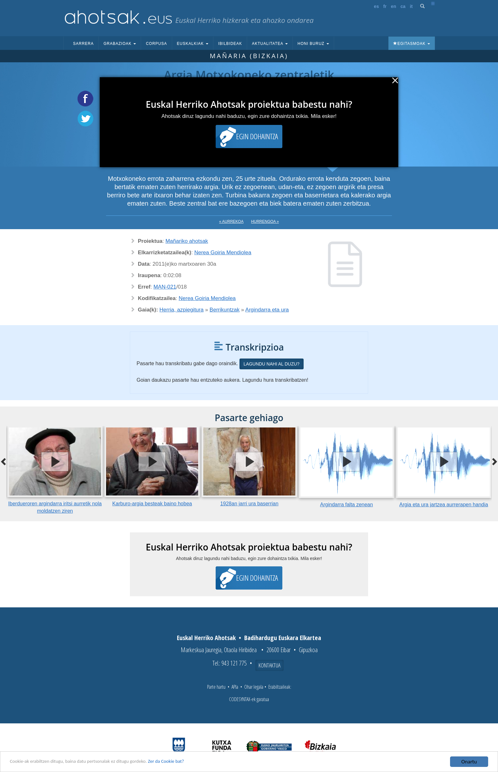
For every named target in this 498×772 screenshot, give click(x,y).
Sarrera (83, 43)
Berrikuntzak (224, 310)
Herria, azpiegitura (181, 310)
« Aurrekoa (231, 221)
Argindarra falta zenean (346, 504)
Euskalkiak (192, 43)
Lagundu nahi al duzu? (271, 363)
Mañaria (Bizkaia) (249, 55)
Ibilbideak (230, 43)
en (393, 6)
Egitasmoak (411, 43)
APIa (235, 686)
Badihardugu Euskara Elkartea (282, 637)
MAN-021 (164, 287)
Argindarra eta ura (267, 310)
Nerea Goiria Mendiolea (223, 252)
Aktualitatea (270, 43)
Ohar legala (253, 686)
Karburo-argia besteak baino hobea (152, 503)
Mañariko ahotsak (186, 241)
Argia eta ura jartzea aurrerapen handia (443, 504)
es (376, 6)
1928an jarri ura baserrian (249, 503)
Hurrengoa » (265, 221)
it (411, 6)
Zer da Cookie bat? (186, 762)
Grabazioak (120, 43)
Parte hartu (216, 686)
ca (403, 6)
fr (385, 6)
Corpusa (156, 43)
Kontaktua (269, 665)
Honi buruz (313, 43)
